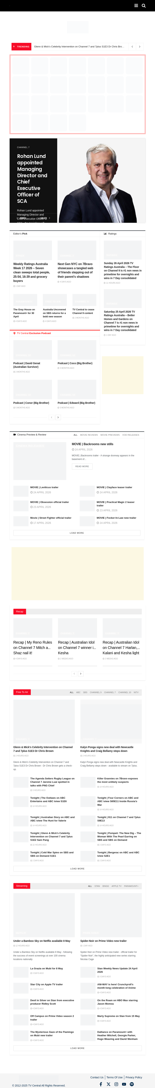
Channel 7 (23, 147)
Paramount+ (24, 301)
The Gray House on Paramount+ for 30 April (24, 313)
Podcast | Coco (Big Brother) (75, 363)
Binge (106, 884)
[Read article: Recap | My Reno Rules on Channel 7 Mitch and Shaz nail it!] (32, 627)
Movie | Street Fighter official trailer (50, 517)
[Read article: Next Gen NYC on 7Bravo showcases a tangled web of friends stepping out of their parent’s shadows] (77, 250)
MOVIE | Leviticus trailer (44, 486)
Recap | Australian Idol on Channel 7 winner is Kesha (76, 646)
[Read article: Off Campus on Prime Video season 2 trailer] (21, 1018)
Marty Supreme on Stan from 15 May (118, 1014)
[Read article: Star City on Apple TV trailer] (21, 986)
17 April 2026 (40, 522)
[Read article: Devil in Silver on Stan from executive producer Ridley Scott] (21, 1002)
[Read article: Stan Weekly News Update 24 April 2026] (88, 970)
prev (21, 218)
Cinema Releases (30, 445)
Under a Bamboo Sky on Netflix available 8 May (41, 938)
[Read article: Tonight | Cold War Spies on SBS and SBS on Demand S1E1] (21, 855)
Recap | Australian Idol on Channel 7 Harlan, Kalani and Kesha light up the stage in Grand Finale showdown (121, 652)
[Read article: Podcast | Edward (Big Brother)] (77, 389)
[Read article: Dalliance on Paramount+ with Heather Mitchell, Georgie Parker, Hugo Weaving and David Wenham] (88, 1033)
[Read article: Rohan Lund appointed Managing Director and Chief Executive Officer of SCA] (101, 180)
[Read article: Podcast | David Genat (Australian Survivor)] (32, 349)
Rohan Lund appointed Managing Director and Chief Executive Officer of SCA (32, 179)
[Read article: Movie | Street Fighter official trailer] (21, 521)
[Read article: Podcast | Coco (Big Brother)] (77, 349)
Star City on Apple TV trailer (46, 982)
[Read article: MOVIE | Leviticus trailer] (21, 490)
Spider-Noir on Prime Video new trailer (103, 938)
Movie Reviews (91, 435)
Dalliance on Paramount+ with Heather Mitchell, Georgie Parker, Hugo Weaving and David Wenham (117, 1033)
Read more (84, 465)
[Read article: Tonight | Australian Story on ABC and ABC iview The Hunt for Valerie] (21, 819)
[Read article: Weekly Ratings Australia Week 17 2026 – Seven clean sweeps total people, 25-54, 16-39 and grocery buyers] (32, 250)
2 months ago (80, 318)
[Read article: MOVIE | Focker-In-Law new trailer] (87, 521)
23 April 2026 (40, 506)
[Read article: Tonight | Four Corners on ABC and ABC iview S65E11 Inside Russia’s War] (88, 800)
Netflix (21, 931)
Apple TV (116, 884)
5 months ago (66, 368)
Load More (77, 532)
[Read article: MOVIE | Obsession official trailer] (21, 505)
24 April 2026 (82, 448)
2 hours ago (21, 754)
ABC (78, 691)
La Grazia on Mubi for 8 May (46, 966)
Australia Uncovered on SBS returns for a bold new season (54, 313)
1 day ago (19, 286)
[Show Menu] (136, 5)
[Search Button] (144, 5)
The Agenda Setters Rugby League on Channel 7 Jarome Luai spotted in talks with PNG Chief (52, 780)
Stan (97, 884)
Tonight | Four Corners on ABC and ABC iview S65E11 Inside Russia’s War (117, 800)
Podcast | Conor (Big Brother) (31, 402)
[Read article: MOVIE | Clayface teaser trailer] (87, 490)
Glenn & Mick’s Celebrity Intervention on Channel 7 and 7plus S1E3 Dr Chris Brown (79, 46)
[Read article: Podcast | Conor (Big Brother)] (32, 389)
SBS (85, 691)
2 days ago (104, 843)
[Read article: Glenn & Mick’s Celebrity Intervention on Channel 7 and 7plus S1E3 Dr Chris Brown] (44, 720)
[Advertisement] (122, 375)
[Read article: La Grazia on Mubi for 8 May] (21, 970)
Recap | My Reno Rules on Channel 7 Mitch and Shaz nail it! (32, 646)
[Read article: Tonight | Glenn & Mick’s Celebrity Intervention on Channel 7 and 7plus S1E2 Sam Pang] (21, 835)
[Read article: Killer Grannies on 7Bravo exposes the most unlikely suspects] (88, 781)
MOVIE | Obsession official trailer (49, 501)
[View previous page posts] (51, 417)
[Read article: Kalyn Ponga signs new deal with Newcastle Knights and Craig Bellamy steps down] (111, 720)
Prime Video (91, 931)
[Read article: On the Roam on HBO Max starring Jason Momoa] (88, 1002)
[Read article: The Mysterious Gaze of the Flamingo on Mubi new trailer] (21, 1033)
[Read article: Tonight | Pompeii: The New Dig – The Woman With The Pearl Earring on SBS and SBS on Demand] (88, 835)
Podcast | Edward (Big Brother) (76, 402)
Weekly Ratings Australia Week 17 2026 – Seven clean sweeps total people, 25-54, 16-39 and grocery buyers (31, 272)
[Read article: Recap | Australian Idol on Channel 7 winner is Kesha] (77, 627)
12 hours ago (21, 944)
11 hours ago (112, 283)
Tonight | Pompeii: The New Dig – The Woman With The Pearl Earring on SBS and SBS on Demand (119, 835)
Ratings (111, 255)
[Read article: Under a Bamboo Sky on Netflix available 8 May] (44, 913)
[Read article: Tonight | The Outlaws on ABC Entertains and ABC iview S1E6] (21, 800)
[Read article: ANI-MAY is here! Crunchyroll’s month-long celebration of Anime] (88, 986)
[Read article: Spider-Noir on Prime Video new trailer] (111, 913)
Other (20, 256)
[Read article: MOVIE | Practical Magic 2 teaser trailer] (87, 505)
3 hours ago (38, 789)
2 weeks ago (65, 658)
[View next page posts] (58, 417)
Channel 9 (82, 301)
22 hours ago (38, 843)
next (45, 218)
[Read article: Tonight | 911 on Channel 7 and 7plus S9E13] (88, 819)
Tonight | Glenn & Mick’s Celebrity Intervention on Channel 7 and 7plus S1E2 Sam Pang (51, 835)
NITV (136, 691)
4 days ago (64, 282)
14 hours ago (105, 785)
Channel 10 (23, 355)
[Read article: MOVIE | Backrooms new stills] (39, 460)
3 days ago (37, 971)
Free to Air (53, 301)
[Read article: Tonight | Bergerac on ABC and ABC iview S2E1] (88, 855)
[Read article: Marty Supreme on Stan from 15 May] (88, 1018)
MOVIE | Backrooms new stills (92, 443)
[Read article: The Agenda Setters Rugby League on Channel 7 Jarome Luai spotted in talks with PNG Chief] (21, 781)
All (78, 435)
